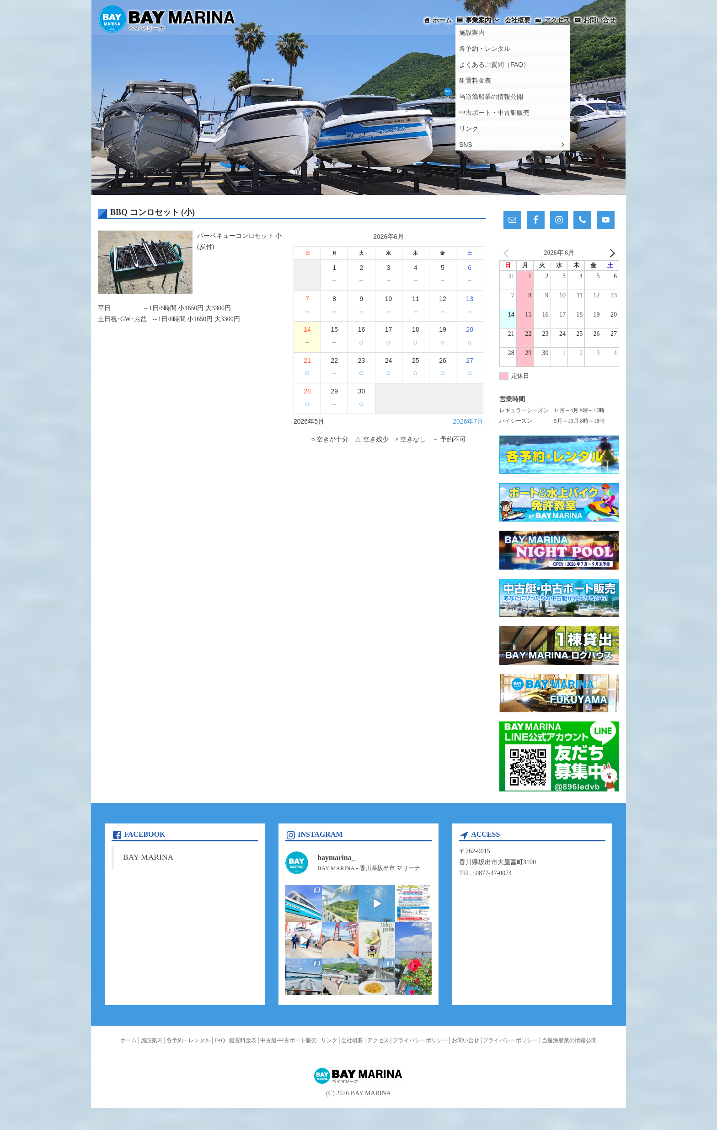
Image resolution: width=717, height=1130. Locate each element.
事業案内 (483, 20)
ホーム (442, 20)
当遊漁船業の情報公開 (569, 1040)
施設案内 (152, 1040)
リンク (329, 1040)
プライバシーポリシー (420, 1040)
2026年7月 (468, 421)
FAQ (219, 1040)
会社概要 (517, 20)
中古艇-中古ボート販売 (288, 1040)
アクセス (557, 20)
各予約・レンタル (188, 1040)
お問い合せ (599, 20)
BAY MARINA (148, 856)
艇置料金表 (243, 1040)
